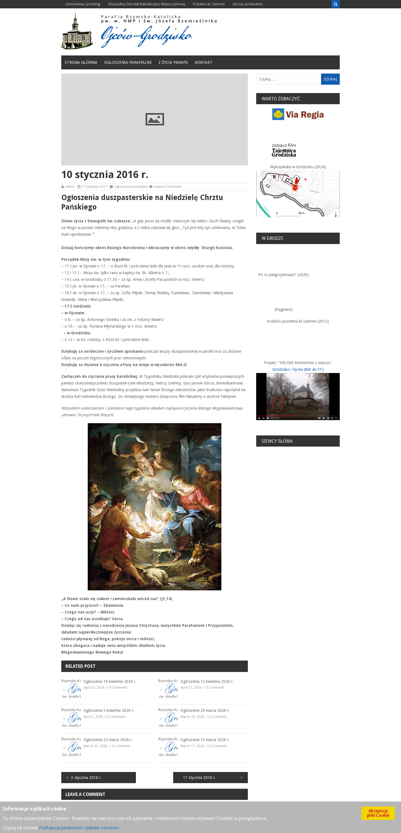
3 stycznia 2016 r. (86, 777)
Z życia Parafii (173, 62)
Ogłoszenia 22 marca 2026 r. (108, 739)
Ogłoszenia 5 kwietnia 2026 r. (109, 710)
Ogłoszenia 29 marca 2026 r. (204, 710)
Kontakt (203, 62)
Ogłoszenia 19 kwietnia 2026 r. (110, 681)
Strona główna (81, 62)
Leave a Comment (167, 187)
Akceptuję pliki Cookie (378, 813)
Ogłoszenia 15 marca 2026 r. (204, 739)
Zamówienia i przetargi (83, 4)
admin (70, 187)
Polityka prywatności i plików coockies (79, 827)
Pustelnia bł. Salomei (209, 4)
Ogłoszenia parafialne (128, 62)
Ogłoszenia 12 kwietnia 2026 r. (206, 681)
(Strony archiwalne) (247, 4)
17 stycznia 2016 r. (199, 777)
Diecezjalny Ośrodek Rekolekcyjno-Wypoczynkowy (146, 4)
